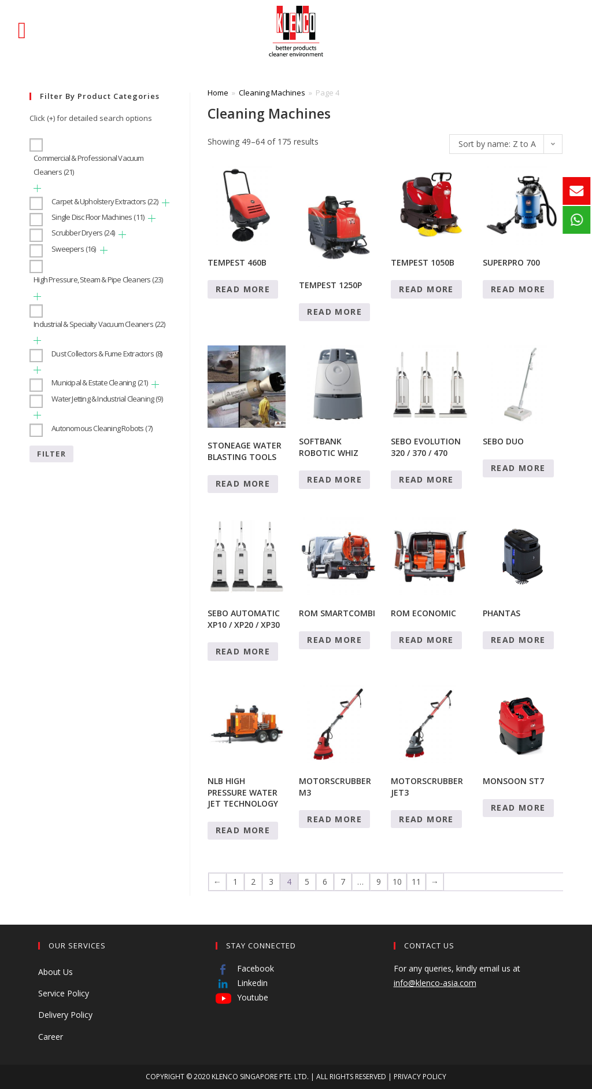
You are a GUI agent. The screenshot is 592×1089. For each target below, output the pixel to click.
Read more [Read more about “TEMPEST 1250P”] (334, 311)
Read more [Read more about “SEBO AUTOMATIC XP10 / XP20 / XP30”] (243, 651)
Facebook (245, 968)
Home (218, 92)
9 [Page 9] (378, 881)
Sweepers (73, 249)
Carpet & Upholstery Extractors (104, 201)
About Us (55, 971)
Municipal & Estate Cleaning (99, 382)
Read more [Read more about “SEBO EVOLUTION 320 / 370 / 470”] (426, 479)
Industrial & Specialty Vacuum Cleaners (99, 324)
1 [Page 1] (235, 881)
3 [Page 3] (271, 881)
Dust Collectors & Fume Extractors (106, 353)
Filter (51, 453)
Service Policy (63, 993)
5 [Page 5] (307, 881)
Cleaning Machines (272, 92)
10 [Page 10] (397, 881)
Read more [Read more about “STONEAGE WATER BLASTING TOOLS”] (243, 483)
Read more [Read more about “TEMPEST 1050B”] (426, 289)
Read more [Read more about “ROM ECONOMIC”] (426, 639)
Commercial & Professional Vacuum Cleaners (88, 164)
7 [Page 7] (343, 881)
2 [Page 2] (253, 881)
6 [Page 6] (325, 881)
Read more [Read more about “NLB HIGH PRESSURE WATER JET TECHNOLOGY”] (243, 830)
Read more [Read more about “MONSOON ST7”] (518, 807)
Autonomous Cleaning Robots (101, 428)
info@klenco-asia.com (435, 982)
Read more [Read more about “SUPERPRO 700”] (518, 289)
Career (50, 1036)
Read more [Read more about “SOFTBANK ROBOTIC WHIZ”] (334, 479)
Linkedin (242, 982)
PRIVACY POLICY (420, 1076)
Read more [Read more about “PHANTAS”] (518, 639)
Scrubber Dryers (82, 232)
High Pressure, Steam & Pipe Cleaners (98, 279)
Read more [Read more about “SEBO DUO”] (518, 467)
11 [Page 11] (416, 881)
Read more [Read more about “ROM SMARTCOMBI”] (334, 639)
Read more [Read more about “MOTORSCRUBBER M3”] (334, 819)
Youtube (242, 997)
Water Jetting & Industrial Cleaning (106, 398)
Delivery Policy (65, 1014)
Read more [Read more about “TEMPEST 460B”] (243, 289)
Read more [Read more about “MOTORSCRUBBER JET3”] (426, 819)
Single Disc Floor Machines (97, 217)
